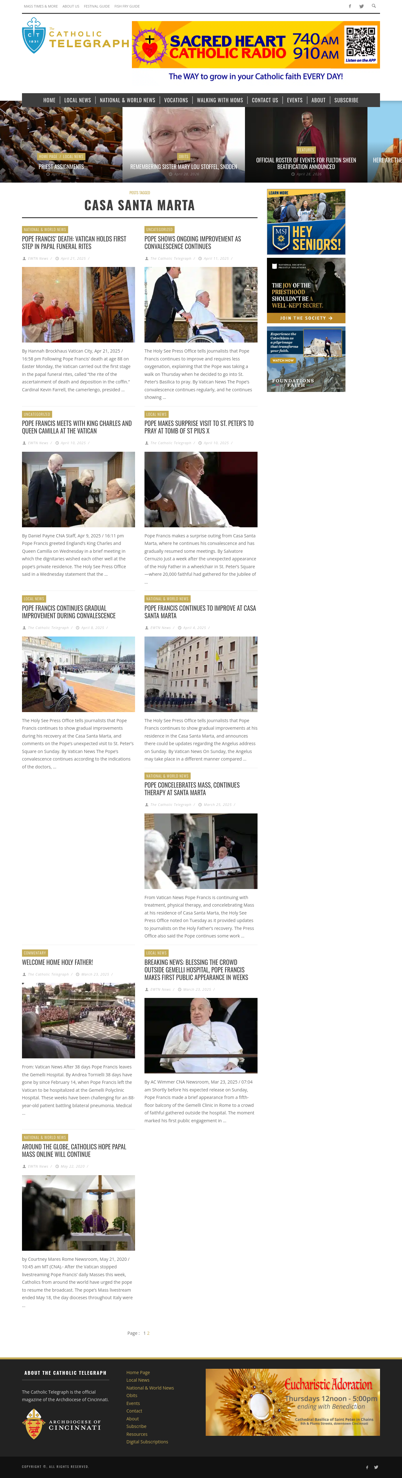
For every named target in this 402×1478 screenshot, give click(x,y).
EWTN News (38, 258)
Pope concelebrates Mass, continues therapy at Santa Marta (192, 788)
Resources (137, 1434)
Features (306, 149)
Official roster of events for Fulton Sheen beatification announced (306, 163)
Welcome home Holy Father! (57, 962)
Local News (73, 156)
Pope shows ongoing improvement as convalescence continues (192, 242)
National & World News (45, 229)
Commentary (35, 952)
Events (133, 1403)
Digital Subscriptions (147, 1442)
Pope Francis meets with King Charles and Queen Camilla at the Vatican (77, 426)
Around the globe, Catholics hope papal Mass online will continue (74, 1150)
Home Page (48, 156)
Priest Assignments (61, 166)
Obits (183, 156)
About (133, 1419)
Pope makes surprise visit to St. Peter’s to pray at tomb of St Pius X (199, 426)
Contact (134, 1411)
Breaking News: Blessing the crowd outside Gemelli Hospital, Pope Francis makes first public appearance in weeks (196, 969)
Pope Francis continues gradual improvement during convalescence (69, 611)
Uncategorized (159, 229)
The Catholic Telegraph (170, 258)
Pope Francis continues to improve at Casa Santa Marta (200, 611)
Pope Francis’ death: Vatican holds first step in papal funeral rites (74, 242)
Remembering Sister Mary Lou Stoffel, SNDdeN (183, 166)
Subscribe (137, 1426)
